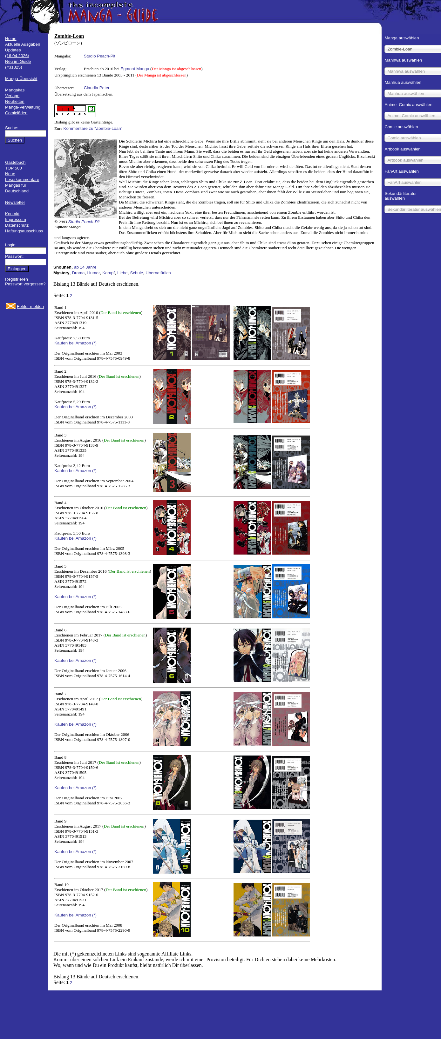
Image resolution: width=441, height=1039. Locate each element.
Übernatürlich (158, 272)
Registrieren (16, 279)
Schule (136, 272)
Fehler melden (30, 306)
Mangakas (15, 90)
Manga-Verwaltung (22, 107)
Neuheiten (14, 101)
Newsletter (15, 202)
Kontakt (12, 213)
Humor (93, 272)
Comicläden (16, 112)
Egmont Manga (134, 68)
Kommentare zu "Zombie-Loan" (93, 128)
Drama (78, 272)
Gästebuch (15, 162)
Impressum (15, 219)
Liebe (122, 272)
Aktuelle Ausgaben (22, 44)
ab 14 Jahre (85, 267)
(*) (94, 343)
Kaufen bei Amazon (72, 343)
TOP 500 (13, 168)
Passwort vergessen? (25, 284)
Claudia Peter (97, 87)
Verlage (12, 95)
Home (11, 38)
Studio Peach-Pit (99, 56)
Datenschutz (17, 225)
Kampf (108, 272)
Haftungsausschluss (24, 231)
